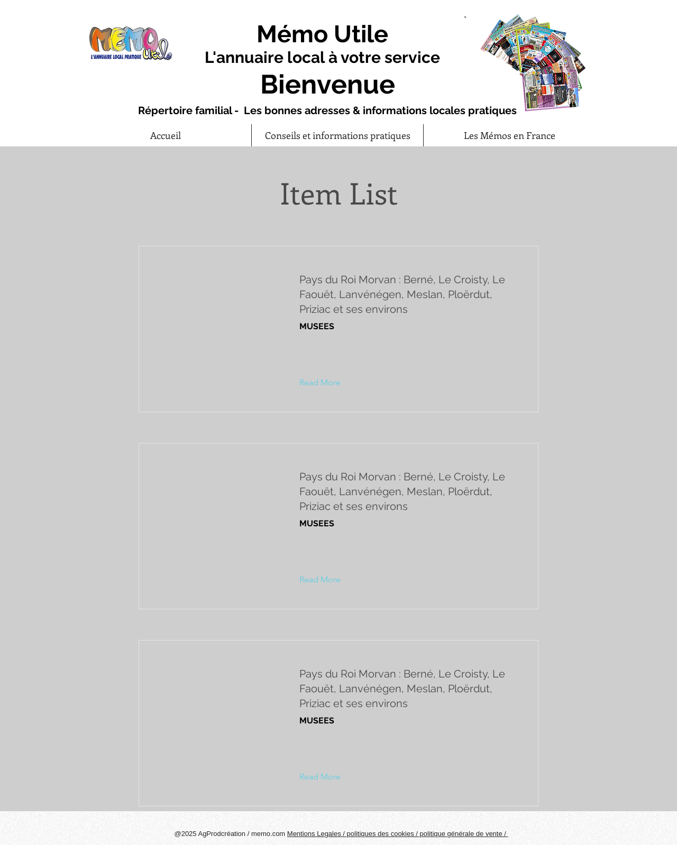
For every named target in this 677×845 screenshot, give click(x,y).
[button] (328, 383)
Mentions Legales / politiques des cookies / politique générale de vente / (397, 834)
